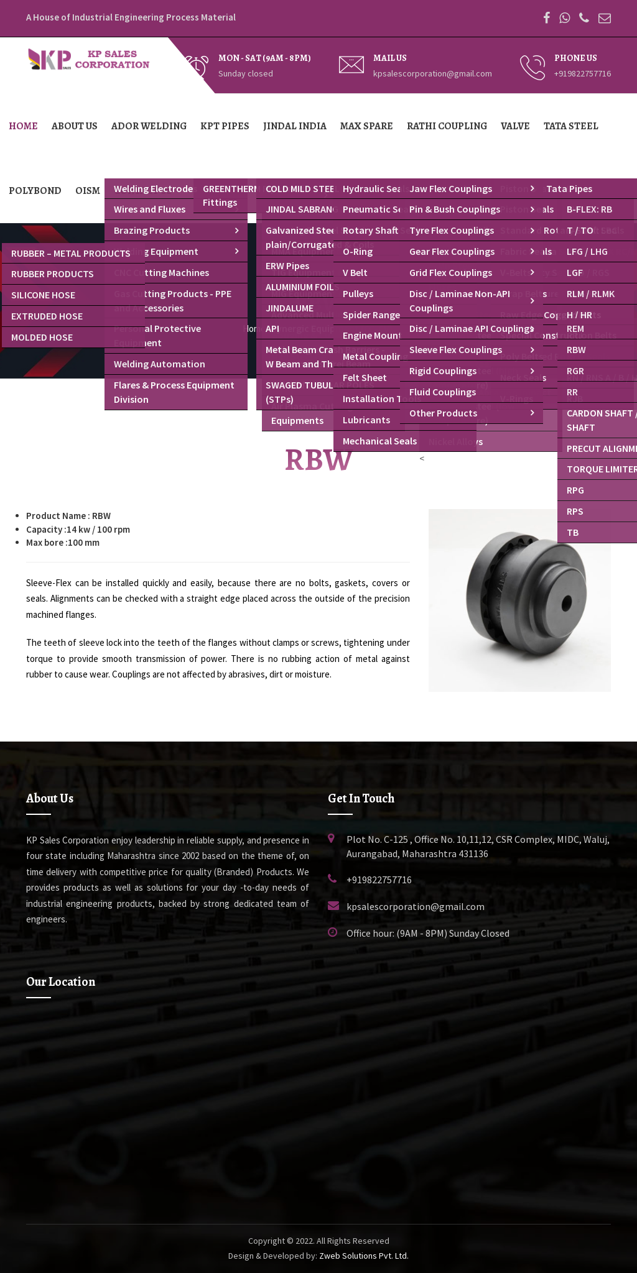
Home (23, 126)
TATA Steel (571, 126)
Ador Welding (149, 126)
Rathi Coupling (447, 126)
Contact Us (143, 191)
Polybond (35, 191)
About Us (75, 126)
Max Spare (366, 126)
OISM (87, 191)
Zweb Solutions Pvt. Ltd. (364, 1255)
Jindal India (295, 126)
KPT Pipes (224, 126)
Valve (515, 126)
